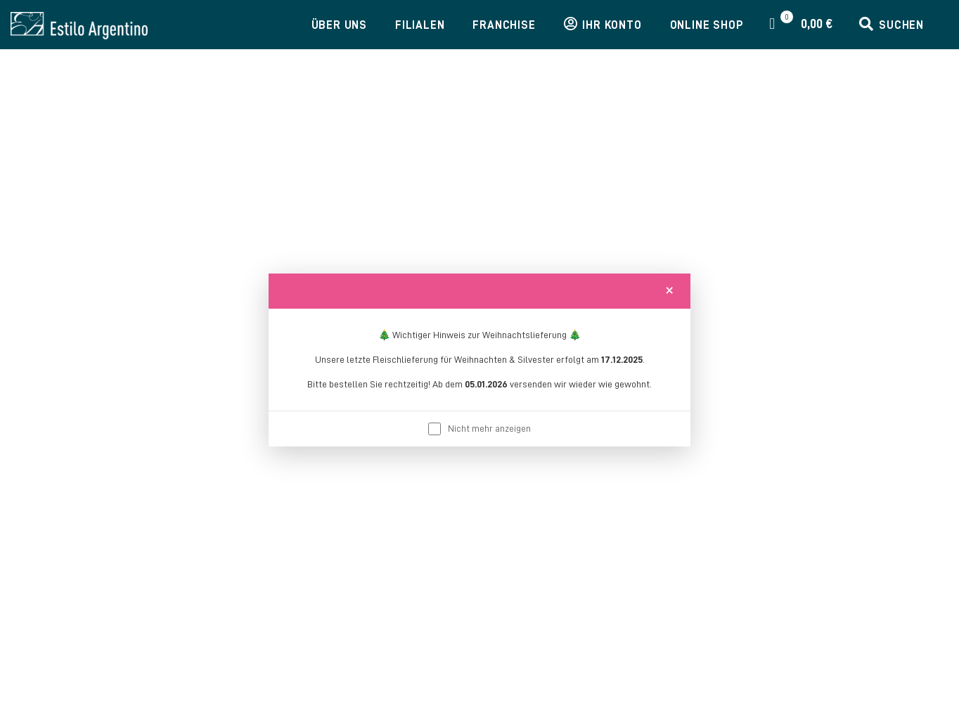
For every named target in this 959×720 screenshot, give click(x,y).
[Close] (669, 289)
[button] (891, 25)
